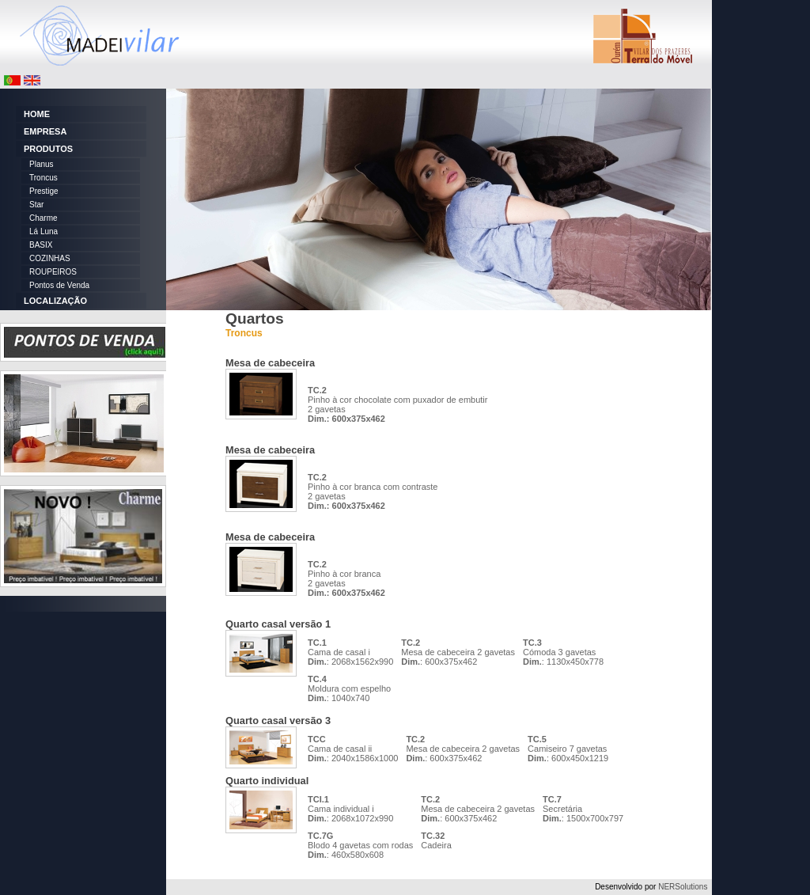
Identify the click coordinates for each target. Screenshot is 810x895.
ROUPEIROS (53, 271)
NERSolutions (682, 886)
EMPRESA (45, 131)
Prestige (44, 191)
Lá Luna (43, 231)
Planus (41, 164)
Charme (43, 218)
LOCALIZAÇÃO (55, 300)
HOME (37, 114)
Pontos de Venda (59, 285)
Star (36, 204)
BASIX (40, 245)
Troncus (43, 177)
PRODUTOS (48, 149)
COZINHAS (49, 258)
